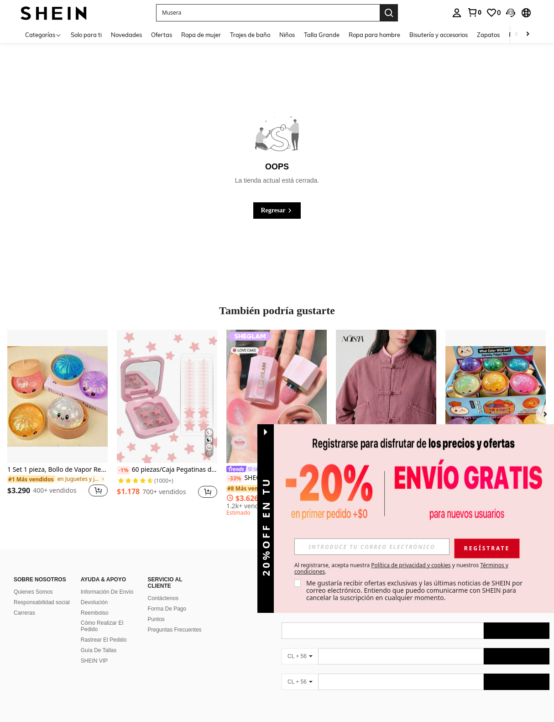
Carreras (24, 613)
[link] (474, 12)
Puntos (156, 619)
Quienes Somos (33, 592)
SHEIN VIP (94, 661)
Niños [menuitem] (287, 34)
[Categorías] (43, 34)
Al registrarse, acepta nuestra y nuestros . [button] (401, 568)
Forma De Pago (167, 609)
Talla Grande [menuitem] (322, 34)
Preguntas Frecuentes (175, 630)
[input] (371, 546)
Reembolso (95, 613)
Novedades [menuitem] (126, 34)
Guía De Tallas (99, 650)
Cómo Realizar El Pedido (102, 626)
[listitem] (57, 419)
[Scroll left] (516, 34)
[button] (510, 12)
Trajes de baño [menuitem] (250, 34)
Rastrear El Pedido (104, 640)
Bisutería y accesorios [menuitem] (438, 34)
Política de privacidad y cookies (410, 565)
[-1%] (123, 470)
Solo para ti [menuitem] (86, 34)
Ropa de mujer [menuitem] (201, 34)
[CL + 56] (300, 656)
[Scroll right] (527, 34)
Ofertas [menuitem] (161, 34)
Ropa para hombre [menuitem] (374, 34)
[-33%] (234, 478)
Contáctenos (163, 598)
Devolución (94, 602)
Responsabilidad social (42, 602)
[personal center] (456, 12)
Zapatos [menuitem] (488, 34)
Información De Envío (107, 592)
